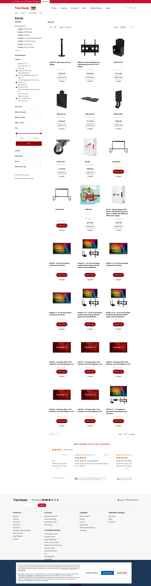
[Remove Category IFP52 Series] (16, 29)
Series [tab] (17, 161)
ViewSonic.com (19, 1)
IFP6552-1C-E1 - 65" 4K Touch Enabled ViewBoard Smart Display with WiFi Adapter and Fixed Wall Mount (90, 315)
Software (15, 539)
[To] (36, 138)
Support (108, 8)
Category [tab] (17, 59)
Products (23, 13)
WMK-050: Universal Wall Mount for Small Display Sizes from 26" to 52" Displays (89, 64)
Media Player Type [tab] (20, 167)
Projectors (64, 8)
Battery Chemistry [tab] (20, 112)
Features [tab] (17, 151)
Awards (82, 519)
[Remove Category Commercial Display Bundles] (16, 38)
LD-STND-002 (59, 209)
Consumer (46, 1)
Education (29, 1)
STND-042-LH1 (61, 114)
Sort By (116, 27)
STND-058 (88, 209)
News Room (112, 516)
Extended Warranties (50, 551)
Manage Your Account (51, 516)
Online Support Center (51, 534)
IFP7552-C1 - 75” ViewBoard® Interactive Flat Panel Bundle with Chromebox (116, 411)
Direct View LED (17, 533)
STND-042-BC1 (118, 114)
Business (37, 1)
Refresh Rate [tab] (19, 156)
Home (16, 13)
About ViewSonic (85, 516)
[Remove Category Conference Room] (16, 41)
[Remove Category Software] (16, 35)
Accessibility (48, 559)
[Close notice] (129, 573)
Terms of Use (21, 570)
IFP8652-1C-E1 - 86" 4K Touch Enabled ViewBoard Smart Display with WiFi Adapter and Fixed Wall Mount (118, 315)
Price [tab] (16, 128)
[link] (92, 478)
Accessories (75, 8)
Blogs (110, 519)
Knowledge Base (49, 556)
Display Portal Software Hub (52, 545)
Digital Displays (33, 13)
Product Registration (50, 539)
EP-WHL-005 (61, 162)
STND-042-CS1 (90, 114)
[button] (62, 81)
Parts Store (16, 527)
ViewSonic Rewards (96, 8)
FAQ (45, 554)
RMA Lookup (48, 525)
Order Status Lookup (50, 522)
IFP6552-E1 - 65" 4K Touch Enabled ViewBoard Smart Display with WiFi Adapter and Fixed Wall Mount (89, 265)
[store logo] (25, 8)
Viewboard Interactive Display (22, 530)
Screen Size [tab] (18, 107)
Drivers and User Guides (51, 542)
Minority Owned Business (87, 527)
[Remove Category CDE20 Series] (16, 32)
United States (132, 500)
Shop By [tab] (51, 22)
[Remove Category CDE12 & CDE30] (16, 47)
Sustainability (84, 525)
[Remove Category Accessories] (16, 44)
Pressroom (112, 522)
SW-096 (87, 162)
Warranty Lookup (49, 548)
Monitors (54, 8)
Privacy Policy (64, 568)
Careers (82, 522)
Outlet (84, 8)
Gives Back (83, 530)
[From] (22, 138)
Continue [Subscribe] (42, 505)
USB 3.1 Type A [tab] (19, 123)
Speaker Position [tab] (20, 117)
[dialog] (75, 573)
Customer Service (49, 537)
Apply (28, 143)
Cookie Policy (72, 568)
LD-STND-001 (116, 162)
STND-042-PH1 (118, 62)
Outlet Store (16, 525)
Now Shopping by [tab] (20, 26)
